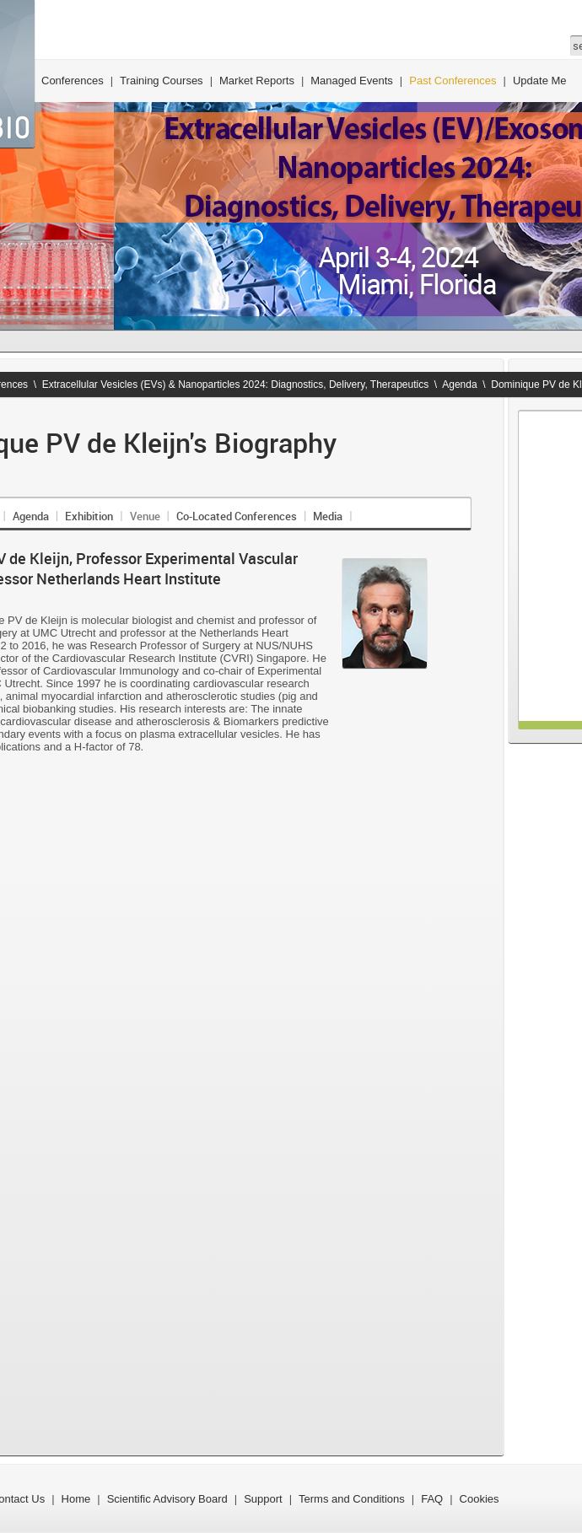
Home (76, 1499)
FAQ (432, 1499)
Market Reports (256, 80)
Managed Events (351, 80)
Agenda (459, 384)
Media (327, 516)
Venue (145, 516)
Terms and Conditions (352, 1499)
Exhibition (89, 516)
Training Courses (161, 80)
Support (263, 1499)
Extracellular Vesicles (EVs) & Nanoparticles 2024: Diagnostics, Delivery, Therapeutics (235, 384)
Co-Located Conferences (236, 516)
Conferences (72, 80)
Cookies (479, 1499)
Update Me (540, 80)
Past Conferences (452, 80)
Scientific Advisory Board (167, 1499)
